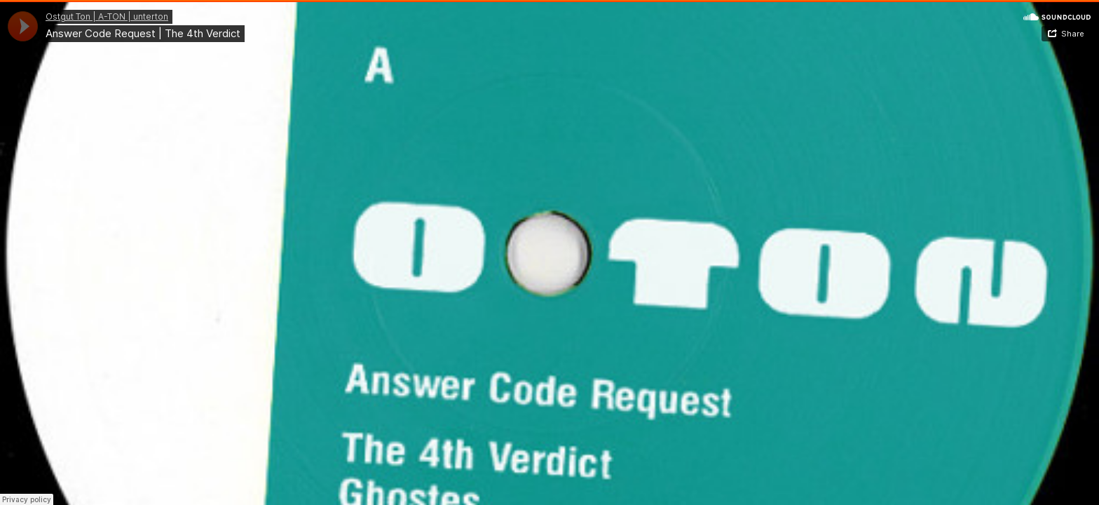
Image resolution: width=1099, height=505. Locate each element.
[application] (23, 26)
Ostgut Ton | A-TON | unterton (107, 16)
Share (1072, 34)
